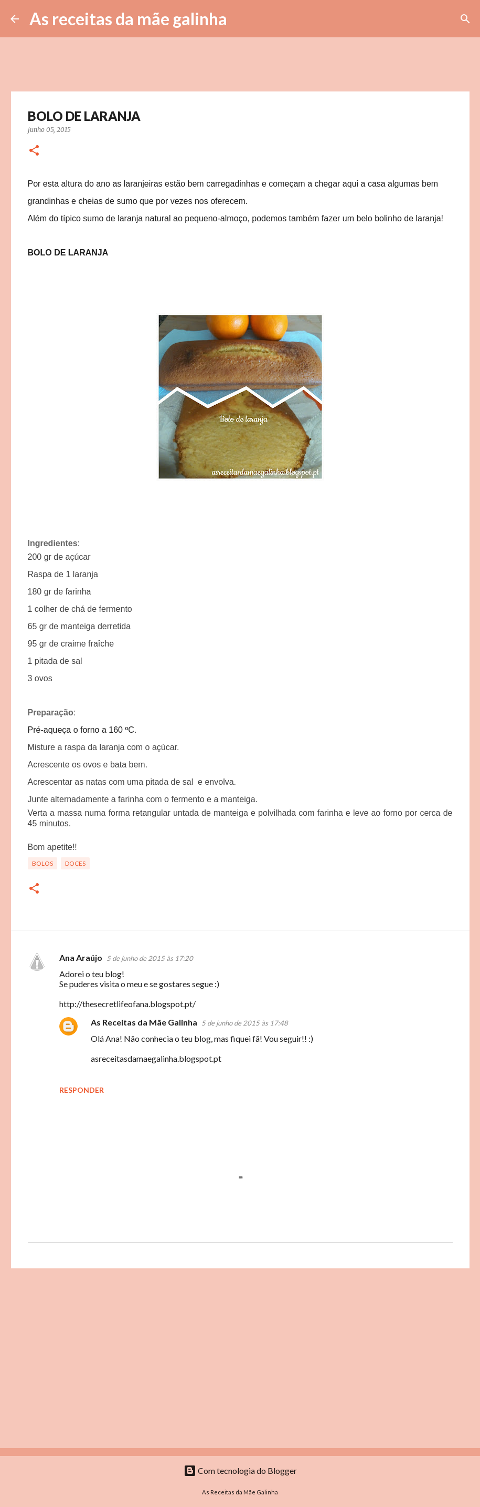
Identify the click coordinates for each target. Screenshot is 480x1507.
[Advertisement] (240, 1357)
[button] (34, 151)
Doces (75, 863)
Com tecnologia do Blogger (240, 1470)
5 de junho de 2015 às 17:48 (244, 1023)
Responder (81, 1089)
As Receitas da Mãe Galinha (144, 1022)
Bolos (42, 863)
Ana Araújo (80, 957)
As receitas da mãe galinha (128, 18)
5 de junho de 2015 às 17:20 (149, 958)
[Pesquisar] (242, 19)
